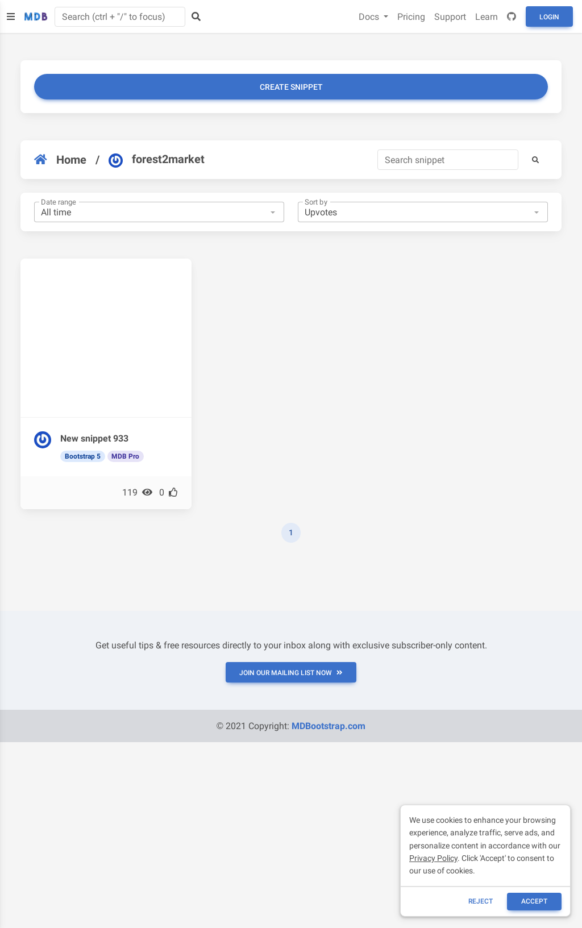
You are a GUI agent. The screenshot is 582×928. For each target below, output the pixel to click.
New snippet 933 (94, 438)
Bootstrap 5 (83, 456)
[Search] (447, 159)
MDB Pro (125, 456)
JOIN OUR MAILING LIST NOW (291, 673)
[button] (535, 159)
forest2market (157, 159)
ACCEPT (534, 901)
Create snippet (291, 86)
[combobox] (159, 212)
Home (60, 160)
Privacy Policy (433, 858)
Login (549, 17)
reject (480, 901)
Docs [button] (370, 16)
